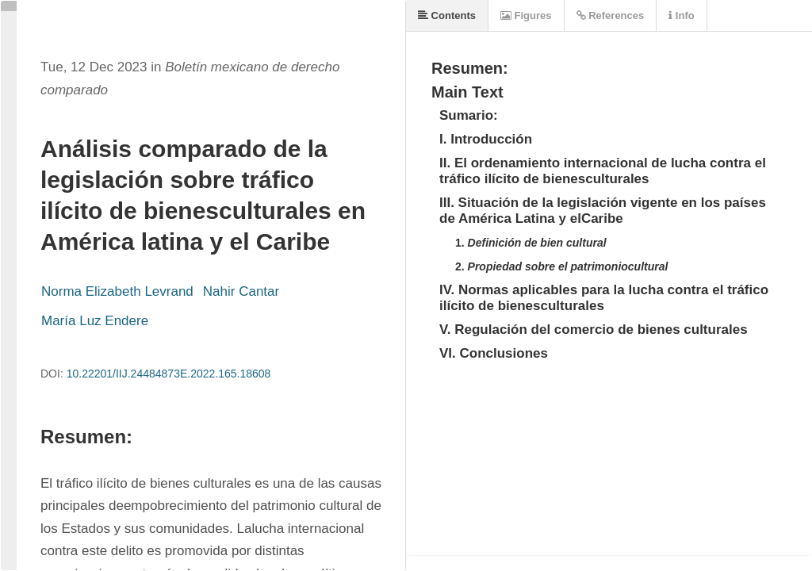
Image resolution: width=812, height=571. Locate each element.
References (610, 15)
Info (681, 15)
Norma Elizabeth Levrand (117, 291)
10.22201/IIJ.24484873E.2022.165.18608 (169, 373)
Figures (526, 15)
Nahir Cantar (241, 291)
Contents (447, 15)
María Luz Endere (94, 320)
